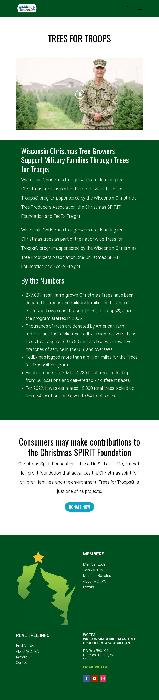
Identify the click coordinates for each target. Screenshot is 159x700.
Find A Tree (25, 645)
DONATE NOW (79, 507)
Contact (22, 662)
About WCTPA (94, 581)
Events (88, 587)
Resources (24, 657)
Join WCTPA (93, 570)
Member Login (95, 564)
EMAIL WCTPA (95, 667)
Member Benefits (97, 575)
